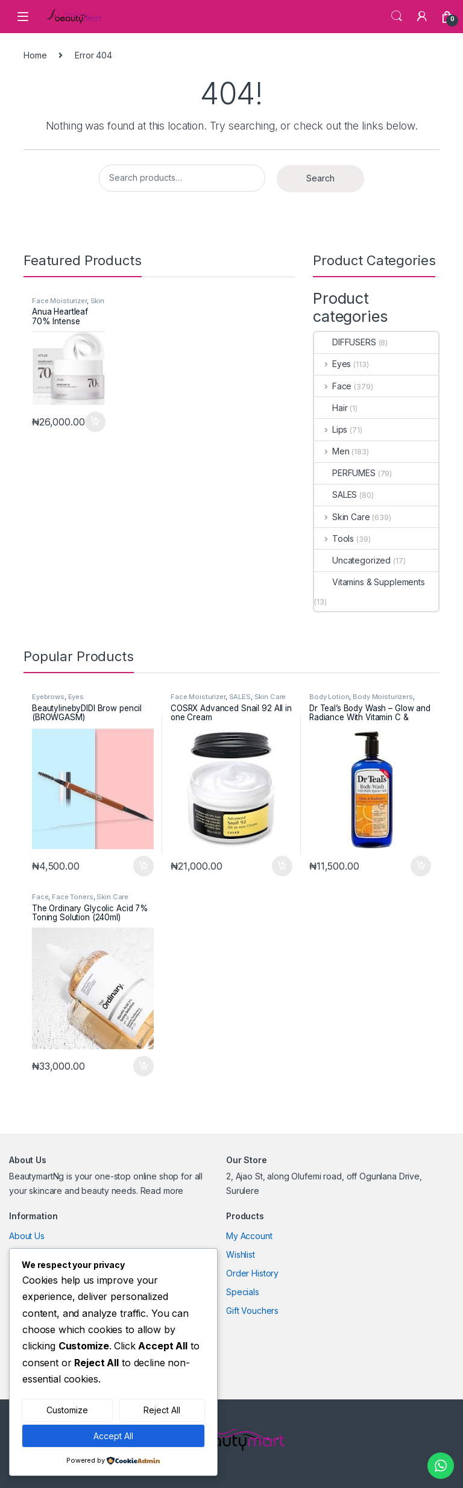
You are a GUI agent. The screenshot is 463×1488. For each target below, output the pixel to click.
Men (331, 451)
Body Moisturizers (383, 696)
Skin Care (342, 517)
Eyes (332, 364)
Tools (334, 538)
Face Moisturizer (59, 301)
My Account (249, 1236)
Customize (67, 1410)
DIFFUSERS (345, 342)
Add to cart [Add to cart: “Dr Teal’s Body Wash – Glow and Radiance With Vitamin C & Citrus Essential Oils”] (421, 866)
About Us (27, 1236)
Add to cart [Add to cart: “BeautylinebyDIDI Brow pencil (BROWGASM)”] (143, 866)
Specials (242, 1292)
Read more (162, 1190)
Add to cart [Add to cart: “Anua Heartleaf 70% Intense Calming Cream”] (95, 422)
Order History (252, 1273)
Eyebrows (48, 696)
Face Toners (72, 897)
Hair (330, 408)
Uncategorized (352, 560)
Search (396, 16)
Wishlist (240, 1254)
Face (332, 386)
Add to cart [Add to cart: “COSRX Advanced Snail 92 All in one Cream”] (282, 866)
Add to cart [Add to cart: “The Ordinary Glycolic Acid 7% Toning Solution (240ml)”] (143, 1066)
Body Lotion (329, 696)
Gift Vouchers (252, 1310)
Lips (330, 429)
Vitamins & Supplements (369, 582)
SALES (335, 494)
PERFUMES (345, 473)
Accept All (113, 1436)
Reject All (161, 1410)
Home (35, 55)
